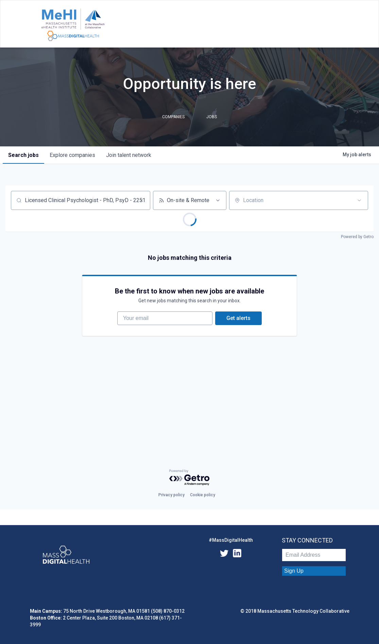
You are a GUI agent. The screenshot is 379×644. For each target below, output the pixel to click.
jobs (23, 155)
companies (72, 155)
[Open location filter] (359, 200)
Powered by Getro (357, 236)
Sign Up (294, 571)
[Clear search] (141, 200)
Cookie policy (202, 495)
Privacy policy (171, 495)
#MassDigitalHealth (231, 540)
